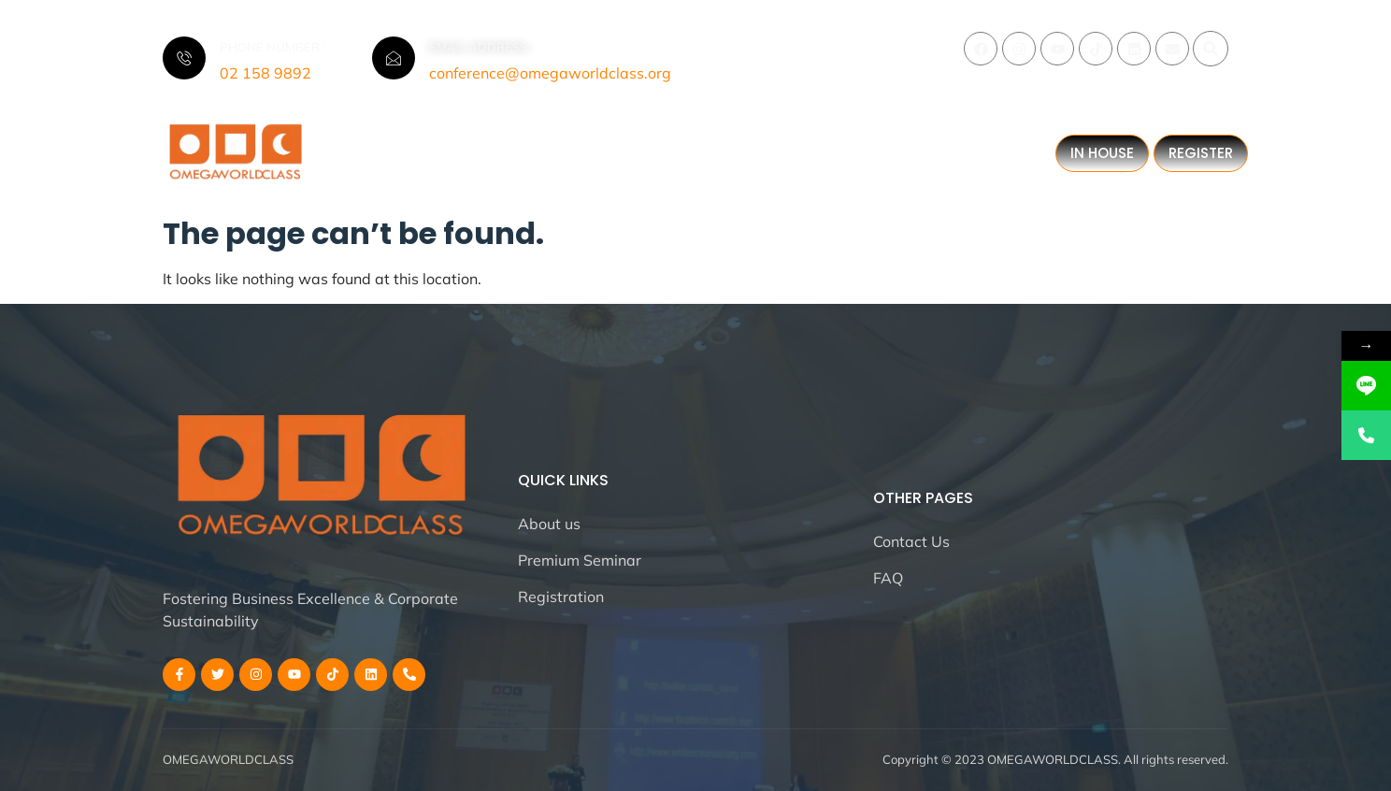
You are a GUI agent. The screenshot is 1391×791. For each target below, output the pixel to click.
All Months (855, 145)
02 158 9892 (265, 73)
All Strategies (708, 145)
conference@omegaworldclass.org (550, 73)
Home (358, 145)
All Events (575, 145)
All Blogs (385, 161)
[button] (1210, 48)
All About (460, 145)
